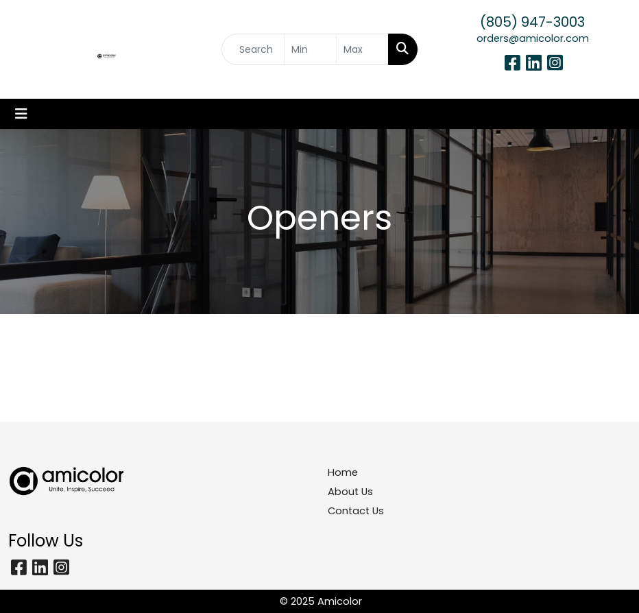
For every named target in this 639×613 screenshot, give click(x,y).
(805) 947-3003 (532, 22)
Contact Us (356, 511)
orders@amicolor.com (533, 38)
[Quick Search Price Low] (310, 49)
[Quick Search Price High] (362, 49)
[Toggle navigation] (21, 113)
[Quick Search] (253, 49)
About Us (350, 491)
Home (343, 472)
